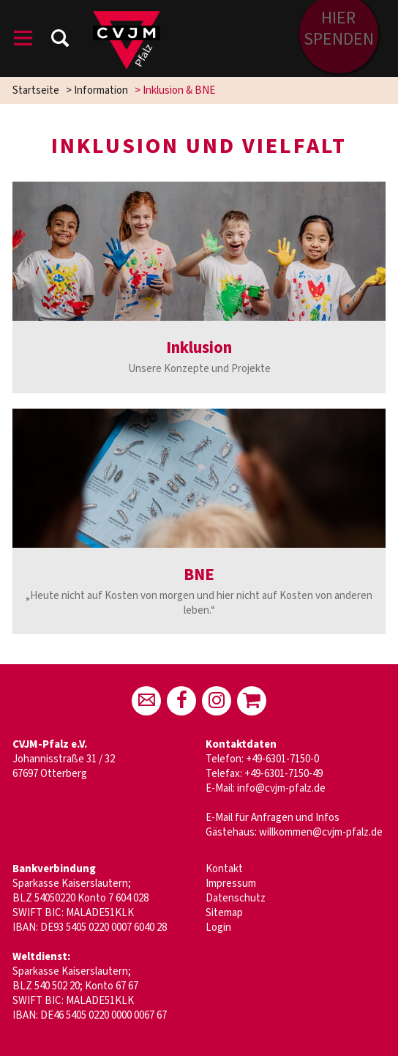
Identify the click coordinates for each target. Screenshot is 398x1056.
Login (218, 927)
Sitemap (224, 913)
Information (101, 90)
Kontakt (224, 869)
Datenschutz (236, 898)
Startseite (35, 90)
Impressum (231, 883)
